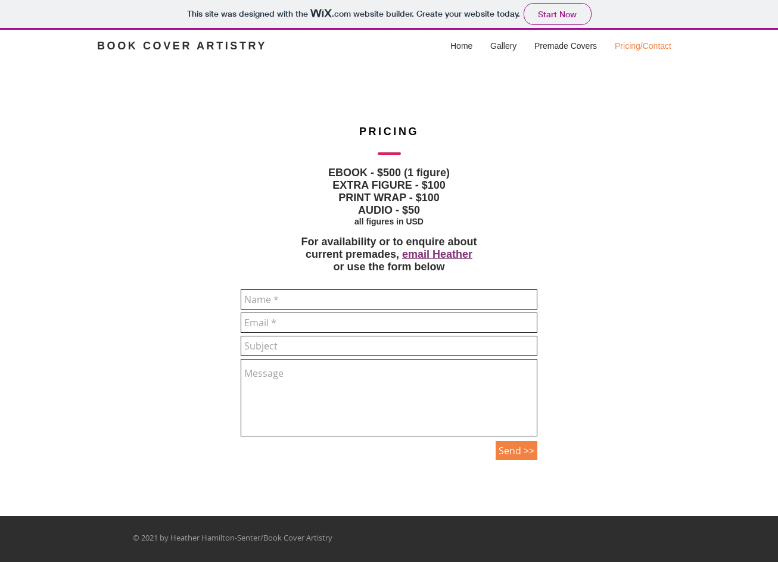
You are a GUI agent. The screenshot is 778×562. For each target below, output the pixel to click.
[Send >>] (516, 450)
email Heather (437, 254)
